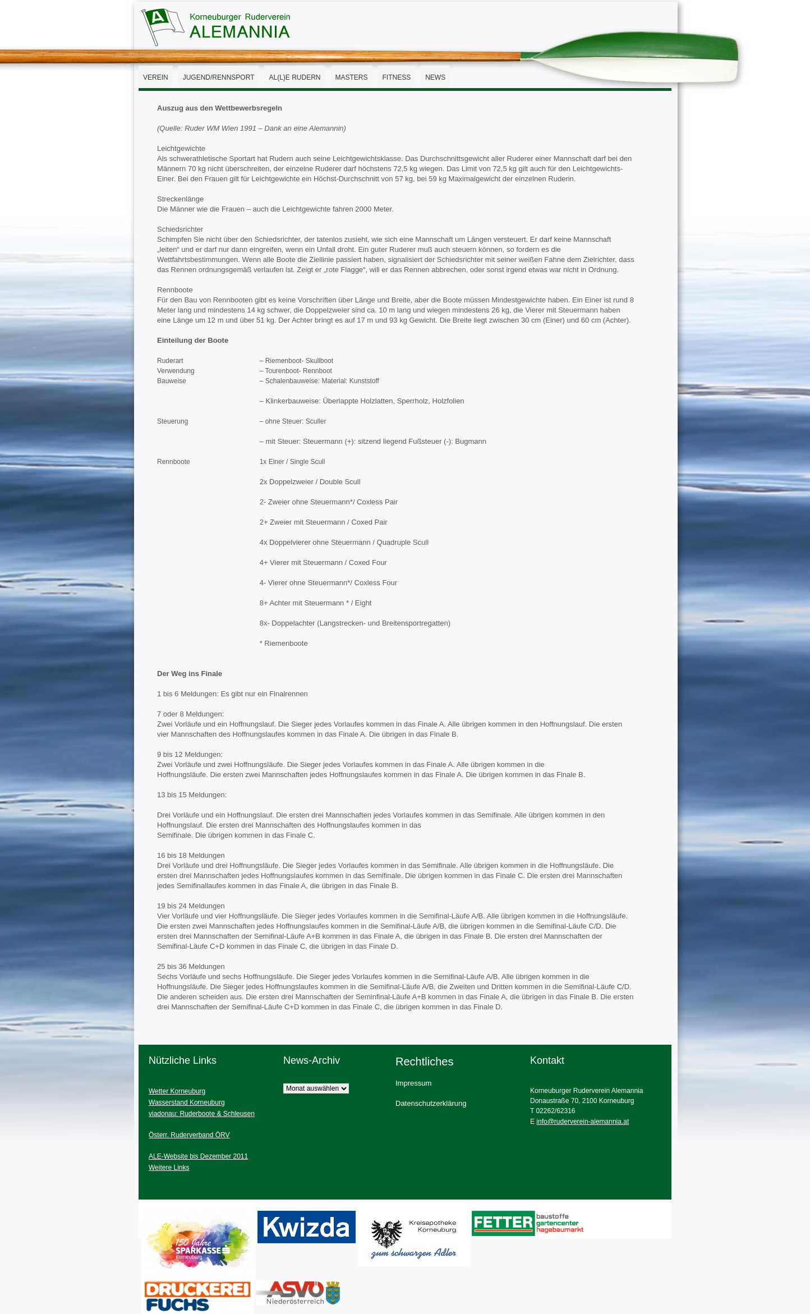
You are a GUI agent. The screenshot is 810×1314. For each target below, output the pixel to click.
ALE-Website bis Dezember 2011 (198, 1156)
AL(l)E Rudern (294, 77)
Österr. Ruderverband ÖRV (189, 1135)
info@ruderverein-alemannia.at (582, 1121)
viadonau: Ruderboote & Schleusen (202, 1114)
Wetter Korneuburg (177, 1091)
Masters (351, 77)
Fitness (397, 77)
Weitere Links (169, 1167)
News (435, 77)
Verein (155, 77)
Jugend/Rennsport (219, 77)
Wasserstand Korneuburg (187, 1102)
